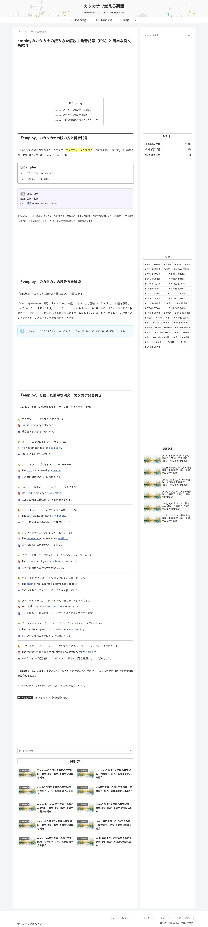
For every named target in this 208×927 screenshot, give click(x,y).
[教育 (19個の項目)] (148, 332)
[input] (75, 750)
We (23, 493)
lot (50, 629)
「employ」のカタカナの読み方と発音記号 (71, 109)
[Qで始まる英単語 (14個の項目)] (161, 337)
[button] (130, 750)
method (63, 538)
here (77, 606)
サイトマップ (163, 918)
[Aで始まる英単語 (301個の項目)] (182, 269)
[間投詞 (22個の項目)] (168, 327)
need (29, 493)
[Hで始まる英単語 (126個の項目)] (154, 303)
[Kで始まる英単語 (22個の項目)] (183, 327)
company (56, 447)
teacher (56, 470)
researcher (33, 538)
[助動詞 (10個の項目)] (186, 337)
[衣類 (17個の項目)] (187, 332)
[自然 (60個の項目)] (159, 318)
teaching (79, 629)
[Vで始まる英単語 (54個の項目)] (182, 318)
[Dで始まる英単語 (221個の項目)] (180, 274)
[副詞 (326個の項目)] (167, 269)
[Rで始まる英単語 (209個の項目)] (155, 284)
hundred (60, 561)
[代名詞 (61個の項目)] (148, 318)
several (50, 561)
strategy (57, 493)
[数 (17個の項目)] (178, 332)
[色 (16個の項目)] (147, 337)
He (23, 447)
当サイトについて (130, 918)
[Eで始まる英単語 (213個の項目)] (155, 279)
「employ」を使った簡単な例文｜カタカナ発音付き (75, 119)
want (26, 425)
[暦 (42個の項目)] (147, 322)
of (35, 583)
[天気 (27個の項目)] (158, 327)
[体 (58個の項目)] (168, 318)
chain (30, 583)
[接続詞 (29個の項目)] (148, 327)
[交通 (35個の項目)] (157, 322)
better (48, 606)
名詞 (64, 697)
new (49, 493)
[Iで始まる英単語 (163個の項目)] (154, 293)
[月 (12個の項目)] (176, 337)
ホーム (116, 918)
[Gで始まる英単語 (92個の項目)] (180, 308)
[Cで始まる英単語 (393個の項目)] (152, 269)
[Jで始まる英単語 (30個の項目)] (182, 322)
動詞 (56, 697)
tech (29, 515)
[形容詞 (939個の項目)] (167, 264)
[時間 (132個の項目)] (185, 293)
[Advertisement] (75, 73)
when (69, 629)
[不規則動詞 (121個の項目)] (183, 303)
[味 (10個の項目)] (148, 342)
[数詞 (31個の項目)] (167, 322)
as (49, 470)
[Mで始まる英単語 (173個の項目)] (180, 288)
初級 (29, 203)
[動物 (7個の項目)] (160, 342)
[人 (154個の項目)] (172, 293)
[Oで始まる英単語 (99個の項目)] (155, 308)
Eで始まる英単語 (43, 697)
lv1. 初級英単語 (25, 697)
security (57, 606)
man (29, 470)
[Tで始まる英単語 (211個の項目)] (180, 279)
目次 (71, 103)
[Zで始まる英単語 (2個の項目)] (167, 347)
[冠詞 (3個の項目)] (186, 342)
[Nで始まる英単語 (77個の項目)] (152, 313)
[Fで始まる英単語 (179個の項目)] (155, 288)
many (53, 515)
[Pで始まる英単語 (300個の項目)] (155, 274)
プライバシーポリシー (182, 918)
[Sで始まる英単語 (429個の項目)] (182, 264)
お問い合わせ (147, 918)
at (44, 447)
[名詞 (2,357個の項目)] (147, 264)
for (80, 651)
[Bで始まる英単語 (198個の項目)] (180, 284)
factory (31, 561)
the (48, 447)
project (91, 651)
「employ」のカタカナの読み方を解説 (69, 114)
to (30, 425)
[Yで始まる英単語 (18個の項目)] (163, 332)
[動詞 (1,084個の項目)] (157, 264)
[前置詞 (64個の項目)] (167, 313)
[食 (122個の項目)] (170, 303)
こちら (65, 685)
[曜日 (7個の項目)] (173, 342)
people (61, 515)
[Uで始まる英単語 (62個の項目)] (182, 313)
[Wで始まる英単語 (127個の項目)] (180, 298)
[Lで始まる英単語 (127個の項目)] (155, 298)
